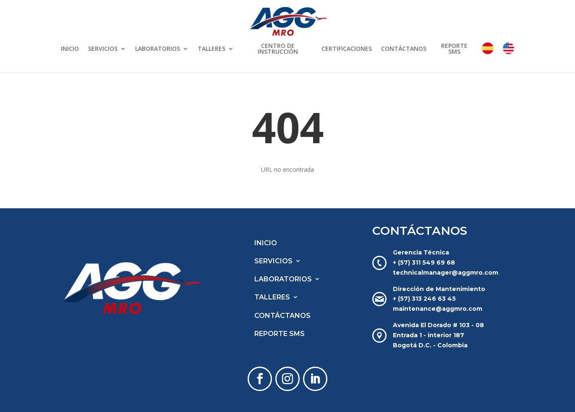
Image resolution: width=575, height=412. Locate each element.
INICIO (70, 49)
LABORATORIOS (157, 49)
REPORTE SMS (454, 49)
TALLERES (211, 49)
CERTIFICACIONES (346, 49)
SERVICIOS (103, 49)
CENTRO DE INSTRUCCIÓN (278, 49)
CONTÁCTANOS (403, 49)
